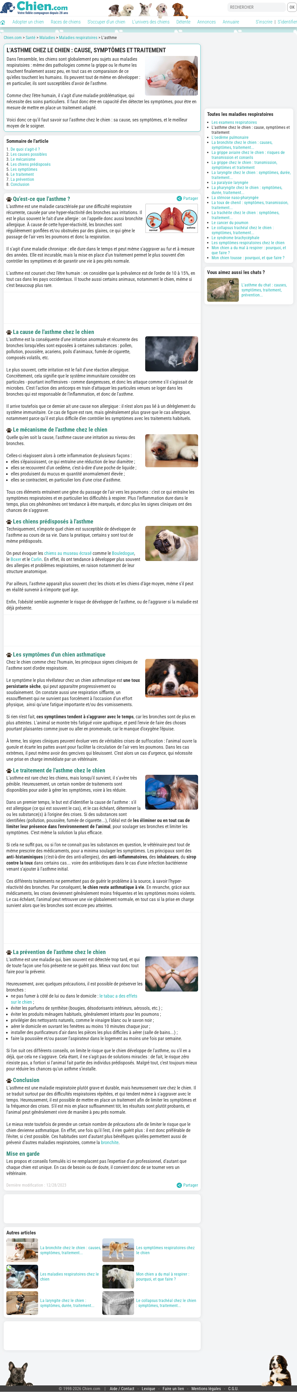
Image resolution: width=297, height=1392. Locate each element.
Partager (187, 198)
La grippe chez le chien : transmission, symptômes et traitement (244, 165)
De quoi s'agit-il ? (25, 149)
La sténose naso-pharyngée (235, 197)
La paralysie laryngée (230, 182)
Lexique (148, 1388)
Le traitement (22, 174)
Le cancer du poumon (230, 222)
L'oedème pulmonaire (230, 137)
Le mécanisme (23, 159)
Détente (183, 22)
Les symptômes (24, 169)
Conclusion (20, 184)
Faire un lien (173, 1388)
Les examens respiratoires (234, 122)
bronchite (109, 1142)
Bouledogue (123, 553)
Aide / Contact (122, 1388)
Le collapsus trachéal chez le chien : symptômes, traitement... (243, 230)
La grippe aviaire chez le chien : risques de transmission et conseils (248, 155)
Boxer (16, 559)
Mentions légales (206, 1388)
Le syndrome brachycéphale (235, 237)
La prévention (22, 179)
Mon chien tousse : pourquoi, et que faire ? (248, 257)
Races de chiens (66, 22)
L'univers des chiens (151, 22)
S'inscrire (264, 22)
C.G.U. (233, 1388)
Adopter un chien (28, 22)
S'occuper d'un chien (106, 22)
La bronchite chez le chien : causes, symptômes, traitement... (242, 145)
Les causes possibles (29, 154)
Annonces (206, 22)
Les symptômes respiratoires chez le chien (248, 242)
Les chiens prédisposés (31, 164)
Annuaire (231, 22)
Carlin (36, 559)
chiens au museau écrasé (68, 553)
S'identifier (287, 22)
